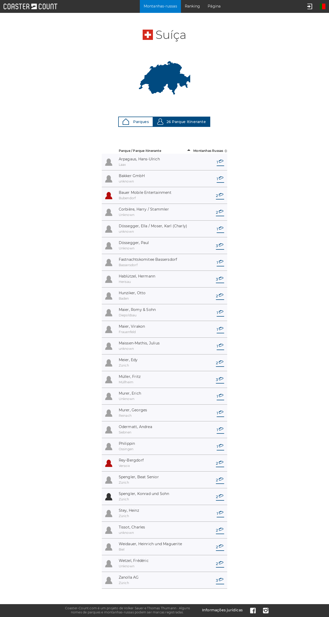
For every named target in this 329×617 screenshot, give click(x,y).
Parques (136, 121)
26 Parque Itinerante (181, 121)
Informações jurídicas (222, 610)
